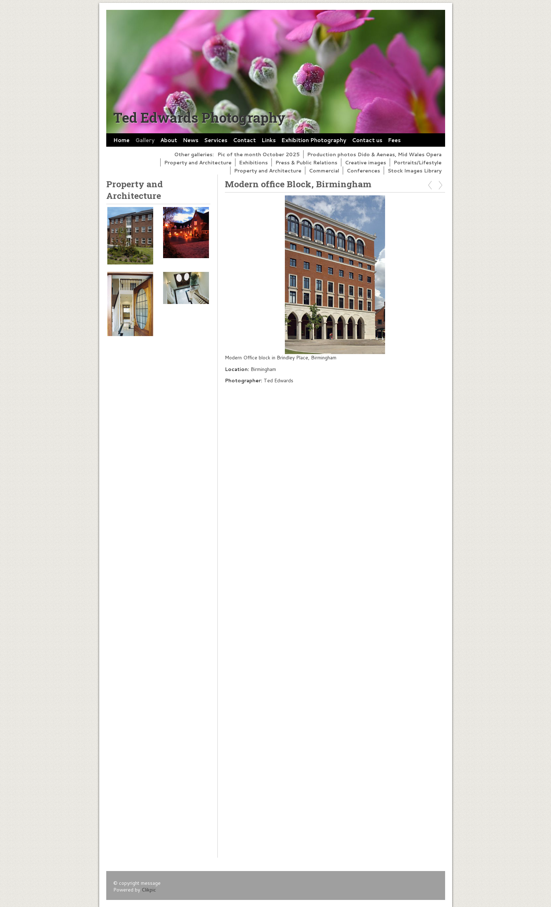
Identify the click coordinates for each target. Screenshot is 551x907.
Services (215, 140)
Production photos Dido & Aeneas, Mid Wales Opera (374, 154)
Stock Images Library (415, 170)
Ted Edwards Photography (199, 117)
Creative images (365, 162)
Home (121, 140)
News (190, 140)
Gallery (145, 140)
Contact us (367, 140)
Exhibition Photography (313, 140)
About (168, 140)
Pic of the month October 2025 (258, 154)
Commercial (324, 170)
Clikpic (149, 889)
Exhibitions (253, 162)
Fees (394, 140)
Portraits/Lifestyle (418, 162)
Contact (244, 140)
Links (269, 140)
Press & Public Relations (306, 162)
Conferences (363, 170)
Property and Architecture (198, 162)
